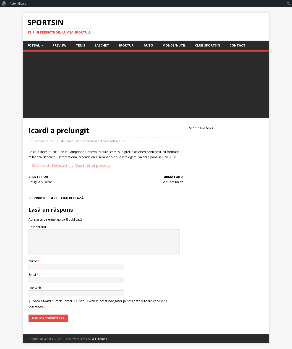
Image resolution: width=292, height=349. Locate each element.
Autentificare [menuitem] (18, 3)
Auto (148, 45)
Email (32, 274)
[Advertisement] (146, 86)
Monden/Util (174, 45)
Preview (59, 45)
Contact (237, 45)
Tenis (80, 45)
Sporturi (126, 45)
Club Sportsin (207, 45)
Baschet (101, 45)
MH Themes (99, 339)
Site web (35, 288)
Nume (33, 261)
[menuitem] (4, 3)
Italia (93, 141)
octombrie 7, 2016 (46, 141)
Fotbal (33, 45)
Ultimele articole (109, 141)
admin (69, 141)
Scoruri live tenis (201, 128)
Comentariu (37, 227)
